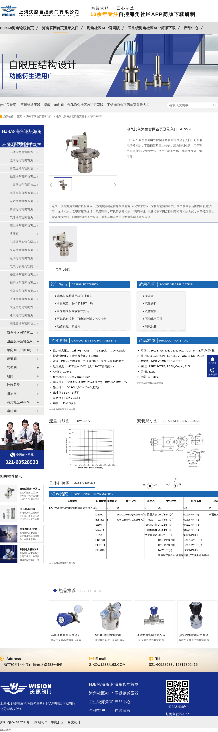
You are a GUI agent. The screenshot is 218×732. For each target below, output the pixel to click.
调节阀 (12, 359)
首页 (20, 116)
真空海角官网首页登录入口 (23, 209)
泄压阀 (14, 233)
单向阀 (59, 105)
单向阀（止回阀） (20, 350)
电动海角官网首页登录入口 (23, 258)
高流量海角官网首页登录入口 (23, 323)
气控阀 (12, 367)
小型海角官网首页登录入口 (23, 290)
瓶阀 (47, 105)
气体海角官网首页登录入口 (23, 217)
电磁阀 (12, 411)
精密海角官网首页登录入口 (23, 282)
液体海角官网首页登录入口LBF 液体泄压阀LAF (167, 635)
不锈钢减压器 (30, 105)
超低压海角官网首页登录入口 (23, 168)
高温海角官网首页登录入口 (23, 225)
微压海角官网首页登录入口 (23, 160)
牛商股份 (57, 722)
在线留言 (122, 710)
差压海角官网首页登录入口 (23, 274)
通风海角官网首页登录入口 (23, 315)
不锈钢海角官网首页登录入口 (128, 105)
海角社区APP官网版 (103, 28)
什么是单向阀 (27, 508)
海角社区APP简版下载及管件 (21, 402)
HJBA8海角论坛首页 (17, 28)
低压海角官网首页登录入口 (23, 176)
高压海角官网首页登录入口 (23, 192)
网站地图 (6, 729)
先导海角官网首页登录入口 (23, 250)
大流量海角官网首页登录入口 (23, 307)
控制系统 (13, 385)
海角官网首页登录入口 (60, 28)
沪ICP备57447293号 (15, 722)
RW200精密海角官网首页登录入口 (116, 635)
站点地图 (97, 719)
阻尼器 (12, 393)
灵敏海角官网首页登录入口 (23, 201)
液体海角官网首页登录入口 (23, 299)
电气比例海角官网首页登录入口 (23, 266)
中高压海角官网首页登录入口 (23, 184)
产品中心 (191, 28)
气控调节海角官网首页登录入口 (23, 241)
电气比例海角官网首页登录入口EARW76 (79, 116)
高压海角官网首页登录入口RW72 (72, 635)
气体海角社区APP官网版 (85, 105)
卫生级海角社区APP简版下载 (151, 28)
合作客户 (97, 710)
